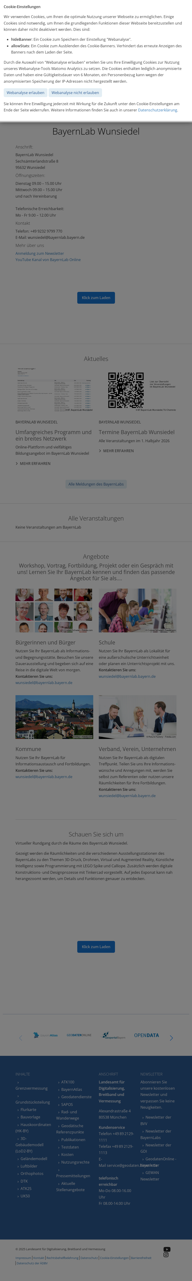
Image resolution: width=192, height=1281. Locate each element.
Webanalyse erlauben (25, 92)
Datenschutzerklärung (157, 110)
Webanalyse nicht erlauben (75, 92)
